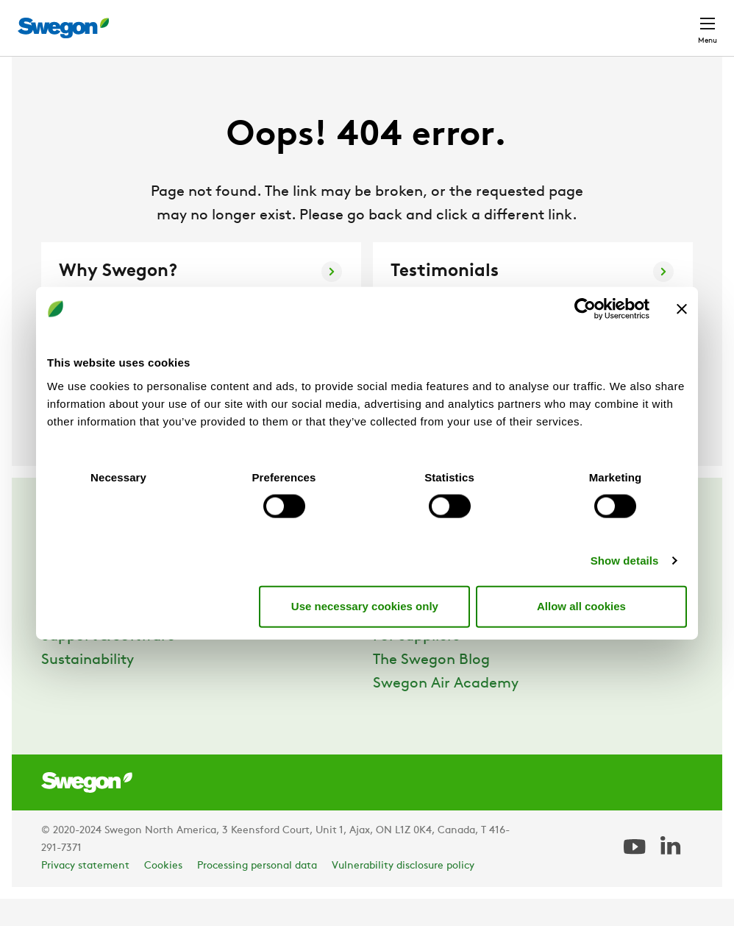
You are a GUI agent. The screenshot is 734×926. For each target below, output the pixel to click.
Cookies (163, 893)
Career (509, 20)
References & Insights (114, 640)
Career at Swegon (434, 640)
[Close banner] (682, 309)
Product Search (300, 20)
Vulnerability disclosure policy (403, 893)
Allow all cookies (581, 606)
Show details (625, 560)
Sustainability (87, 687)
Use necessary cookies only (364, 606)
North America (590, 20)
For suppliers (416, 664)
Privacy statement (85, 893)
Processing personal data (257, 893)
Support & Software (108, 664)
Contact (681, 20)
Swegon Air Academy (446, 711)
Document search (420, 20)
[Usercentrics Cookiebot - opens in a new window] (585, 309)
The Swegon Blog (431, 687)
